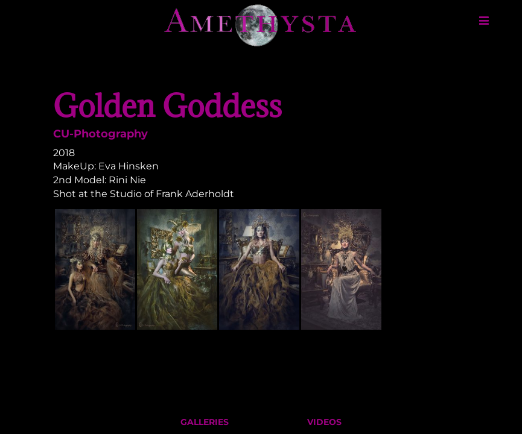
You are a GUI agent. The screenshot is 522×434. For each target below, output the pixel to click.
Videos (324, 425)
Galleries (204, 425)
